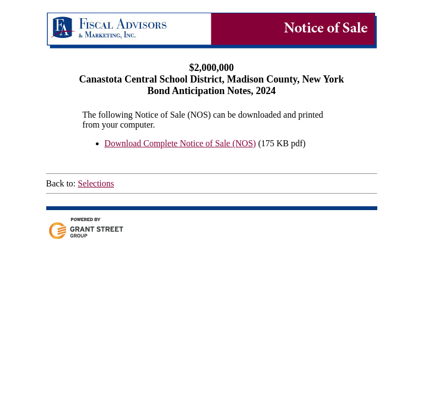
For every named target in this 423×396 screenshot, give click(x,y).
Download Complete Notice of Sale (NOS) (180, 143)
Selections (96, 183)
